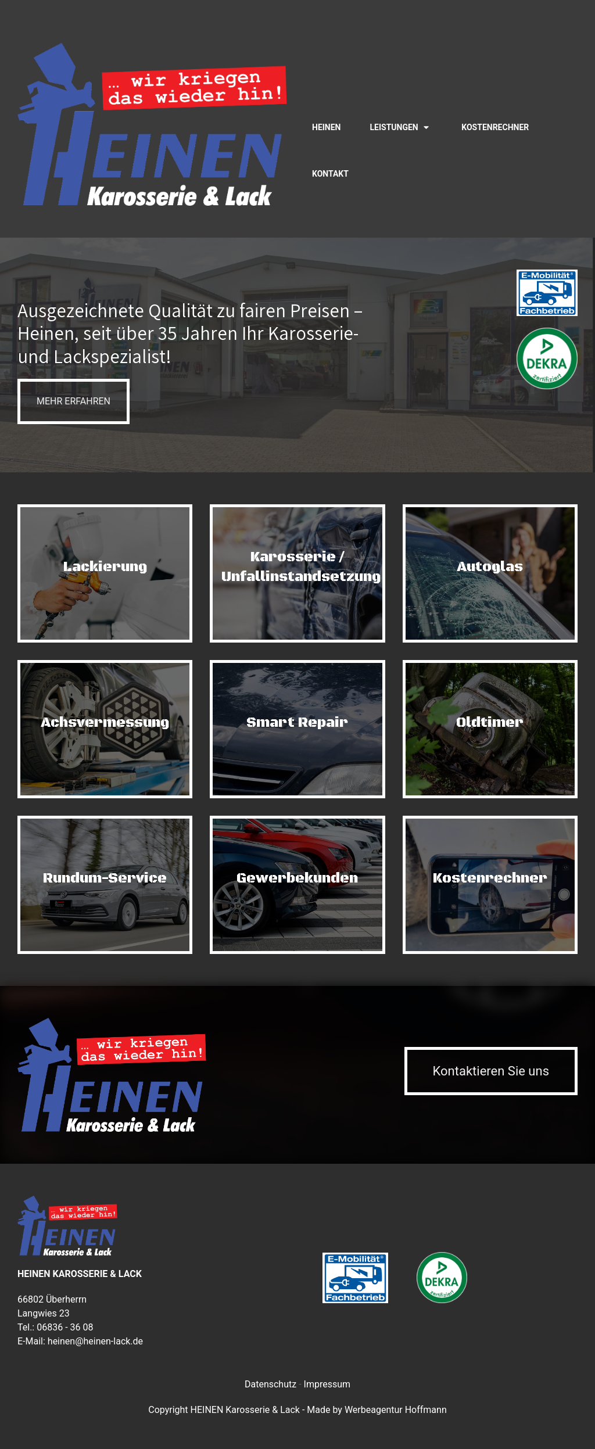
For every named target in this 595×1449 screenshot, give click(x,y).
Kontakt (330, 173)
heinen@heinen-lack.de (95, 1341)
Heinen (326, 127)
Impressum (327, 1384)
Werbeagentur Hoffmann (396, 1409)
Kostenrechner (495, 127)
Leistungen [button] (394, 127)
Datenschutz (270, 1384)
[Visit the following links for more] (563, 58)
